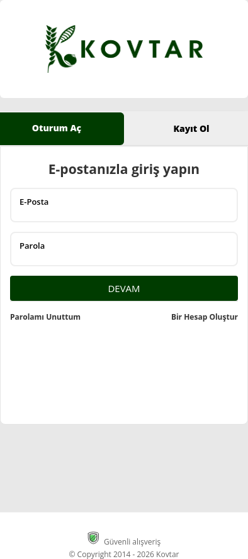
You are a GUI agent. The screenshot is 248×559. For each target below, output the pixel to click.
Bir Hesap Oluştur (204, 317)
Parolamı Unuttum (45, 317)
